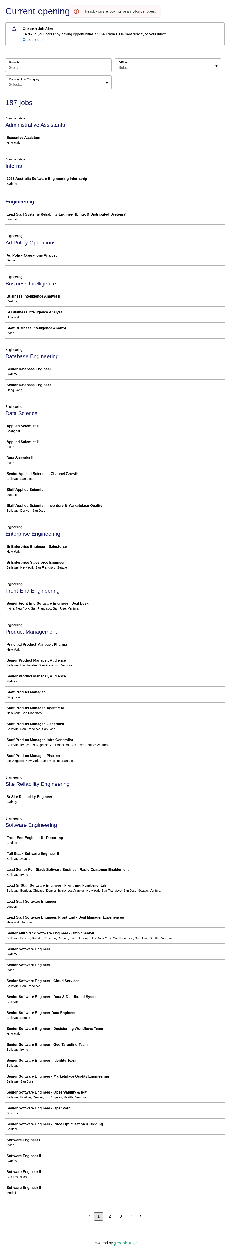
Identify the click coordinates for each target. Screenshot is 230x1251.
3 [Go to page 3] (121, 1216)
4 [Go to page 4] (132, 1216)
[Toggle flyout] (216, 66)
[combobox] (9, 84)
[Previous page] (89, 1216)
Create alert (32, 39)
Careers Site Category (24, 79)
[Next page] (141, 1216)
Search (14, 62)
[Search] (58, 68)
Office (123, 62)
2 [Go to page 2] (110, 1216)
